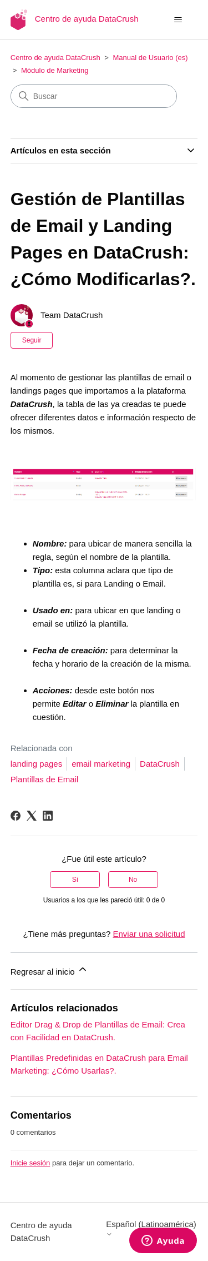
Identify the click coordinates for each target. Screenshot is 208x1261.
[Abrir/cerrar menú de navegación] (177, 20)
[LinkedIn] (48, 816)
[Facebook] (16, 816)
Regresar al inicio (49, 970)
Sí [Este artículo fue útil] (75, 879)
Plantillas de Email (45, 779)
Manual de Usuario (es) (150, 57)
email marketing (101, 763)
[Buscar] (93, 96)
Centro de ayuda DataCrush (55, 57)
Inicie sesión (30, 1163)
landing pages (36, 763)
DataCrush (160, 763)
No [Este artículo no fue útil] (133, 879)
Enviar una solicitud (149, 934)
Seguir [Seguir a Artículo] (32, 340)
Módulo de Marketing (54, 70)
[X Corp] (32, 816)
